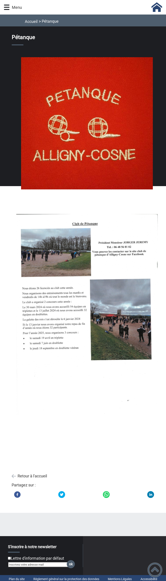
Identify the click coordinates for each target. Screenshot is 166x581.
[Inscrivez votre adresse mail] (39, 564)
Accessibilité (149, 579)
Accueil (31, 21)
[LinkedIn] (150, 494)
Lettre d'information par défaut (37, 558)
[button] (6, 7)
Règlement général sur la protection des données (66, 579)
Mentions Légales (120, 579)
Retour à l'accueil (32, 476)
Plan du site (17, 579)
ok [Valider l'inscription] (71, 564)
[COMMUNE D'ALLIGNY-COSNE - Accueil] (93, 7)
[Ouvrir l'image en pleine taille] (87, 123)
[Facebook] (17, 494)
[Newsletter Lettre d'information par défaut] (9, 558)
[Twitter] (61, 494)
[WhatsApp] (106, 494)
